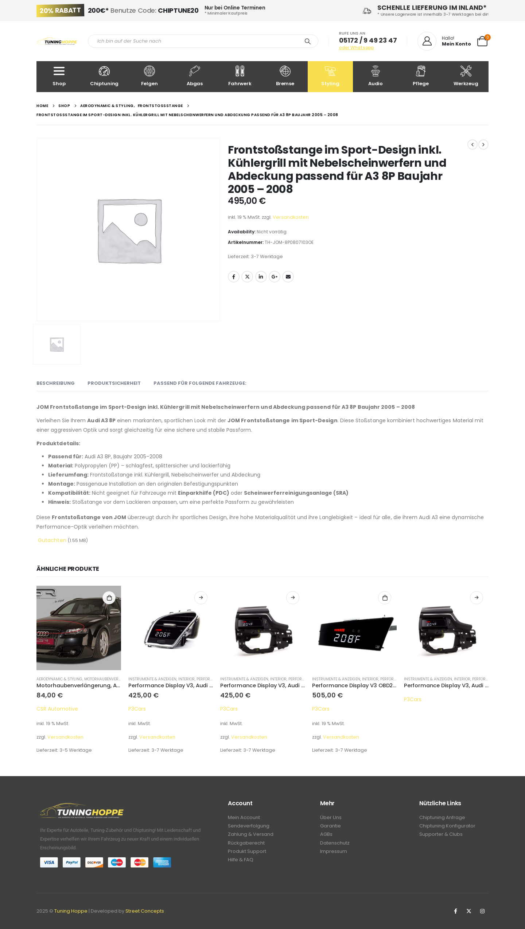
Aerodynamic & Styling (59, 679)
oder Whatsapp (356, 47)
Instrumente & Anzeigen (152, 679)
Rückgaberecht (246, 845)
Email (288, 276)
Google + (274, 276)
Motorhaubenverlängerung (112, 679)
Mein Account (244, 817)
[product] (78, 628)
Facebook (234, 276)
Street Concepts (144, 911)
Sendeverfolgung (248, 826)
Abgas (194, 76)
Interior (186, 679)
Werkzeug (466, 76)
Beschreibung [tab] (55, 383)
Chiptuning (104, 76)
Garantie (330, 826)
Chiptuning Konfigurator (447, 826)
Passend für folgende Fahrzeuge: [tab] (199, 383)
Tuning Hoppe (71, 911)
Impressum (333, 854)
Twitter (247, 276)
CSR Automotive (57, 708)
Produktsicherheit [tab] (114, 383)
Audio (375, 76)
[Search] (308, 41)
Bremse (285, 76)
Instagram (482, 911)
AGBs (326, 836)
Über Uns (331, 817)
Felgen (149, 76)
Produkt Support (247, 854)
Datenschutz (335, 845)
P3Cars (137, 708)
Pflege (421, 76)
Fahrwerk (240, 76)
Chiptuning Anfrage (442, 817)
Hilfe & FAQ (240, 863)
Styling (330, 76)
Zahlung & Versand (250, 836)
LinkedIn (261, 276)
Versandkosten (291, 217)
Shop (59, 76)
